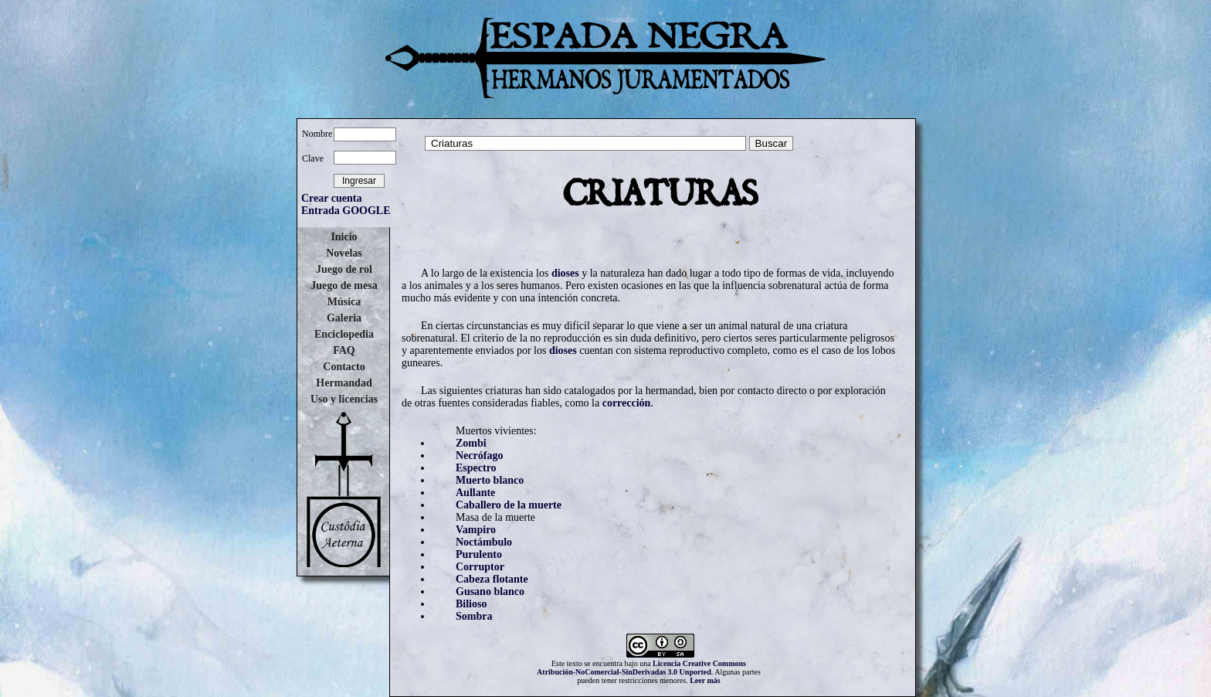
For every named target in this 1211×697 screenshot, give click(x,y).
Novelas (344, 253)
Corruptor (480, 567)
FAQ (344, 350)
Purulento (479, 554)
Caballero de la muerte (508, 505)
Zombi (471, 443)
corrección (626, 403)
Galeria (344, 318)
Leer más (705, 680)
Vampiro (476, 530)
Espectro (476, 468)
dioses (565, 273)
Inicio (344, 237)
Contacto (344, 366)
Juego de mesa (343, 285)
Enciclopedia (344, 334)
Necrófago (479, 455)
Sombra (474, 616)
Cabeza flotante (492, 579)
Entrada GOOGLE (346, 210)
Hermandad (343, 383)
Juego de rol (344, 269)
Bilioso (471, 604)
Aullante (475, 492)
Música (344, 302)
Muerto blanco (490, 480)
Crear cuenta (331, 198)
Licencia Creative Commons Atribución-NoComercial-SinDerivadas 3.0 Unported (641, 667)
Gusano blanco (490, 591)
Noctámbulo (484, 542)
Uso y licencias (344, 399)
